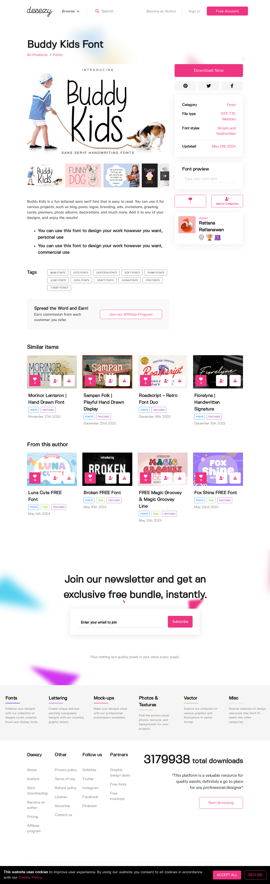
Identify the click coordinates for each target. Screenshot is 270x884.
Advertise (62, 806)
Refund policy (65, 788)
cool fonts (81, 280)
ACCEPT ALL (227, 875)
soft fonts (132, 273)
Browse (74, 11)
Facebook (90, 797)
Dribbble (89, 770)
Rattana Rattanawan (211, 226)
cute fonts (80, 273)
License (61, 797)
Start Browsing (221, 803)
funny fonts (156, 273)
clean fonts (130, 280)
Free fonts (118, 784)
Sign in (194, 11)
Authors (33, 779)
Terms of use (65, 779)
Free (45, 507)
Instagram (90, 788)
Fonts (58, 55)
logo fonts (58, 280)
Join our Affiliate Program (131, 314)
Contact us (63, 815)
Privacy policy (66, 770)
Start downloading (37, 790)
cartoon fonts (106, 273)
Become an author (36, 805)
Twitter (88, 779)
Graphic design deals (120, 772)
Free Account (227, 11)
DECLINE (255, 875)
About (32, 770)
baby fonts (57, 273)
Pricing (32, 817)
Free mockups (117, 796)
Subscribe (180, 621)
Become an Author (164, 11)
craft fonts (105, 280)
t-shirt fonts (59, 288)
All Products (38, 55)
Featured (48, 410)
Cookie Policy (30, 877)
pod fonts (153, 280)
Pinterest (89, 806)
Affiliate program (34, 828)
